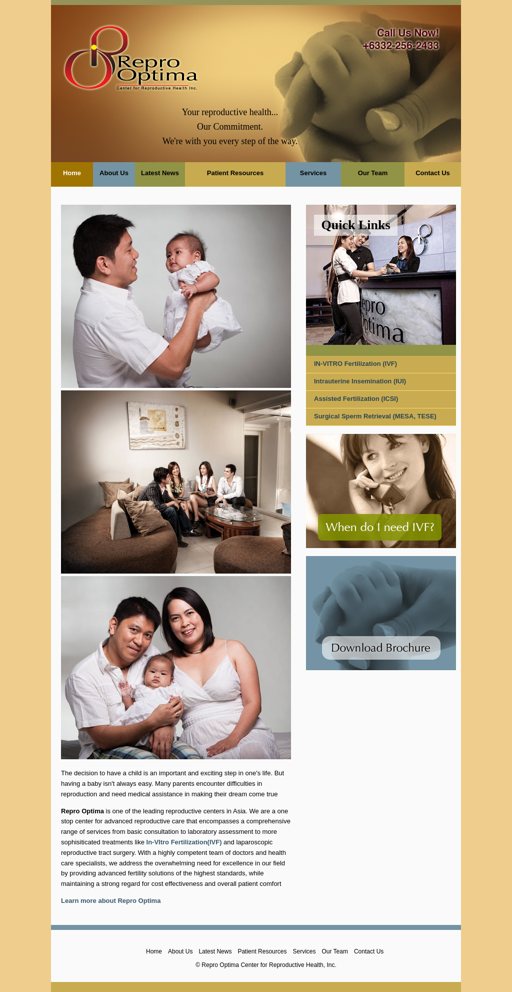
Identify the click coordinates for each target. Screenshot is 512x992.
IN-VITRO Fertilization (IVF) (355, 363)
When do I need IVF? (380, 527)
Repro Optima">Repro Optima (131, 55)
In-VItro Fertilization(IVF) (184, 842)
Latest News (160, 173)
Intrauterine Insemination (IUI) (360, 381)
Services (313, 173)
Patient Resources (235, 173)
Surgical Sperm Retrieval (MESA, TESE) (375, 416)
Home (72, 173)
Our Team (373, 173)
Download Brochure (381, 648)
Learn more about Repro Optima (110, 900)
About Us (114, 173)
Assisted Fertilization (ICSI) (356, 398)
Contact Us (433, 173)
